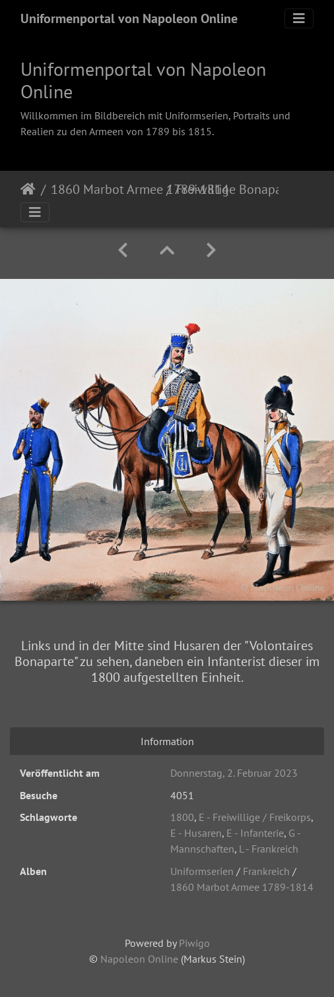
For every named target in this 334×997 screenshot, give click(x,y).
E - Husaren (196, 832)
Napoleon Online (139, 958)
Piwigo (194, 943)
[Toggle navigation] (299, 18)
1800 (182, 817)
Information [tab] (167, 741)
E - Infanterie (255, 832)
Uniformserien (202, 871)
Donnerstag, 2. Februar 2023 (234, 772)
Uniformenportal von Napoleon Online (129, 18)
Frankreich (266, 871)
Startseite (28, 189)
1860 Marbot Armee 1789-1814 (106, 189)
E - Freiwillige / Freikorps (255, 817)
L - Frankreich (268, 848)
